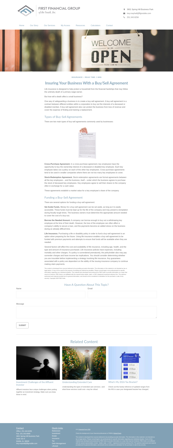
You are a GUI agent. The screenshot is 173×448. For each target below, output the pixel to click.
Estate (54, 436)
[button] (21, 25)
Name (18, 289)
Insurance (55, 438)
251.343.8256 (27, 431)
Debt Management (59, 443)
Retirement (56, 431)
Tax (53, 441)
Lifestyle (55, 446)
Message (20, 304)
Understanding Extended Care (77, 382)
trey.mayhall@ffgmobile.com (26, 443)
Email (90, 289)
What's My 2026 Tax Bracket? (123, 382)
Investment (56, 433)
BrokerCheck (117, 433)
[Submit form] (22, 325)
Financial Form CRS (84, 429)
